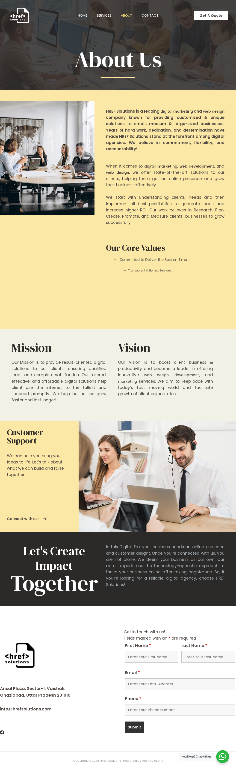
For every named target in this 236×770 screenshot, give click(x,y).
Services (102, 15)
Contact (153, 15)
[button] (27, 519)
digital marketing (185, 111)
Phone (133, 698)
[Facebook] (2, 732)
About (127, 15)
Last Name (194, 645)
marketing (128, 381)
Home (79, 15)
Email (132, 672)
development (186, 375)
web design (127, 172)
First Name (138, 645)
